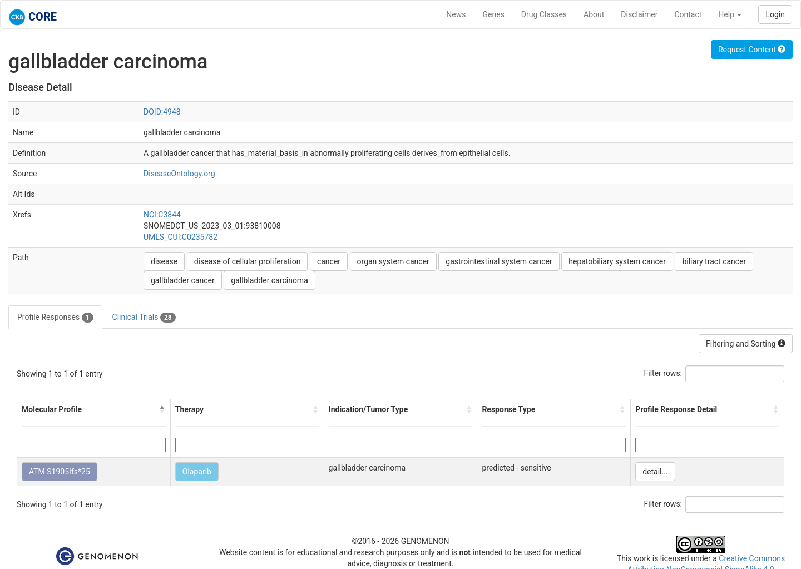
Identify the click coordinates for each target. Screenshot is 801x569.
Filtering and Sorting (745, 343)
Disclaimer (639, 14)
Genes (494, 14)
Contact (687, 14)
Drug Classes (544, 14)
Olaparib (196, 471)
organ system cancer (393, 261)
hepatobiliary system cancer (617, 261)
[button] (162, 409)
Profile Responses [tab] (55, 318)
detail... (655, 471)
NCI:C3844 (162, 214)
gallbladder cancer (183, 280)
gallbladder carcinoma (269, 280)
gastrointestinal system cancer (499, 261)
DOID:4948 (162, 111)
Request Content (751, 49)
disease (164, 261)
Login (775, 14)
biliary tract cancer (714, 261)
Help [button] (729, 14)
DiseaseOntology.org (179, 173)
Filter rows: (663, 373)
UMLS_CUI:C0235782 (180, 236)
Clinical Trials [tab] (144, 318)
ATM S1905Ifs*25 (59, 471)
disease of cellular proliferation (247, 261)
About (594, 14)
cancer (328, 261)
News (456, 14)
